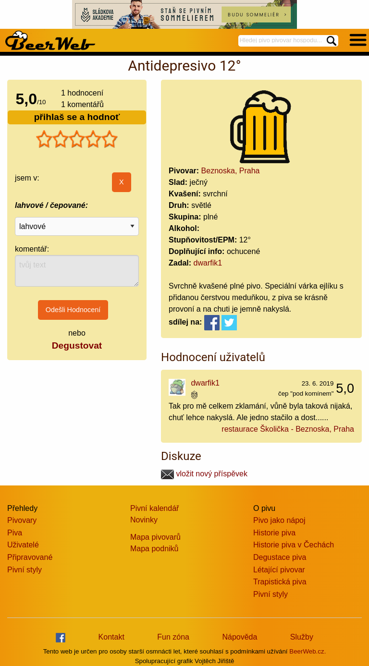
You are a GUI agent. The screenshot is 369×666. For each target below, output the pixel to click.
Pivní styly (24, 570)
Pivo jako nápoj (279, 520)
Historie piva (274, 533)
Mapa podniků (154, 549)
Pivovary (22, 520)
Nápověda (239, 637)
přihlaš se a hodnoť (77, 117)
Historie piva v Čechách (293, 545)
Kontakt (111, 637)
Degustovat (77, 345)
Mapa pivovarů (155, 537)
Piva (14, 533)
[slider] (77, 139)
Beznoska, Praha (230, 171)
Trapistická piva (280, 582)
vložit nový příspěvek (204, 474)
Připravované (29, 557)
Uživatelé (23, 545)
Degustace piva (279, 557)
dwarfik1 (208, 263)
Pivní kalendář (154, 508)
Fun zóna (173, 637)
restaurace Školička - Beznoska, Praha (287, 429)
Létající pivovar (279, 570)
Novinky (144, 520)
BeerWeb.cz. (307, 651)
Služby (301, 637)
